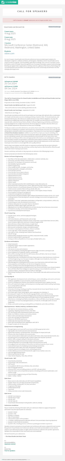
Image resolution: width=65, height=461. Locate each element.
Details (28, 459)
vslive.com (9, 53)
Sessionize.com (9, 2)
